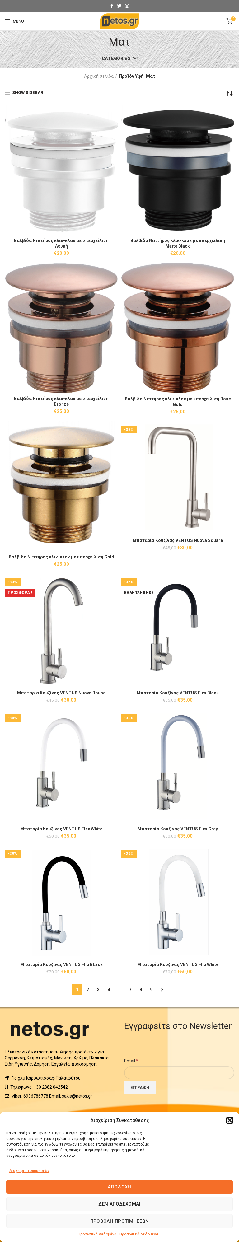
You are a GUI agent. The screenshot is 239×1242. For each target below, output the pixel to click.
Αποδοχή (119, 1187)
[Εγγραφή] (140, 1087)
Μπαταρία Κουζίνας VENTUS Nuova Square (178, 540)
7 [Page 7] (130, 989)
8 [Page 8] (140, 989)
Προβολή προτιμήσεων (119, 1221)
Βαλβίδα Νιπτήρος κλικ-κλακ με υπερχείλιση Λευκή (61, 243)
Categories (116, 58)
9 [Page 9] (151, 989)
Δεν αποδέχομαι (119, 1204)
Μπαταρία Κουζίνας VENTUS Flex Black (178, 692)
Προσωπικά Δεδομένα (97, 1234)
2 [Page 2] (88, 989)
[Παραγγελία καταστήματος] (229, 93)
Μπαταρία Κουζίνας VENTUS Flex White (61, 828)
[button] (230, 1120)
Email (131, 1061)
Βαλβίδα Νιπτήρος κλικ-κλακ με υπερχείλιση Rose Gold (178, 401)
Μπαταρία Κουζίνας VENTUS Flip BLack (61, 964)
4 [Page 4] (109, 989)
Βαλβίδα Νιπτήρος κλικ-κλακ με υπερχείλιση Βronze (61, 401)
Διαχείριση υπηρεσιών (29, 1171)
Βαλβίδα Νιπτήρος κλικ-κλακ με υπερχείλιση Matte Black (177, 243)
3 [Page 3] (98, 989)
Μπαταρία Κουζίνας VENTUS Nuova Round (61, 692)
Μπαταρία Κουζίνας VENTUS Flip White (177, 964)
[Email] (179, 1072)
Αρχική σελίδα (99, 76)
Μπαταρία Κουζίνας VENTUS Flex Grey (178, 828)
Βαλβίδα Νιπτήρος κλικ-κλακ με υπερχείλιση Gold (61, 556)
